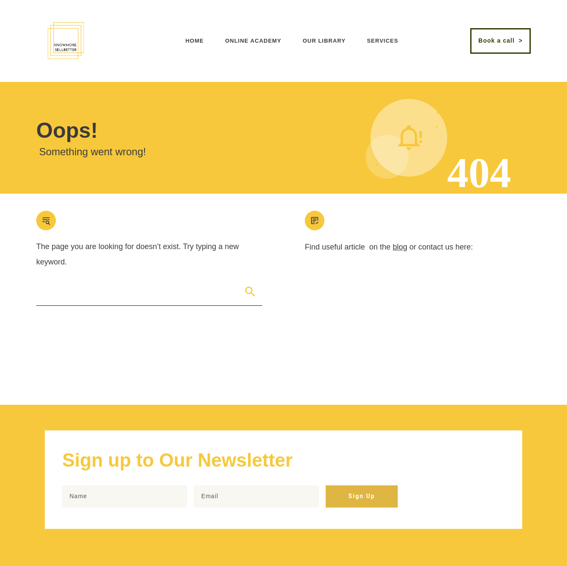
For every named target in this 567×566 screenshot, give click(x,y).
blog (400, 247)
